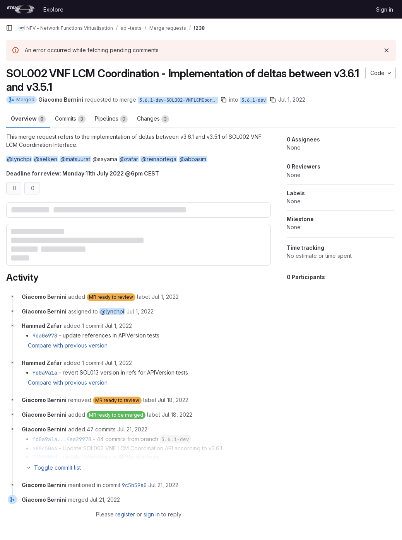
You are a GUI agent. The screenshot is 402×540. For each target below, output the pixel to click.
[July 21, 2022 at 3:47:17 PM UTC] (132, 429)
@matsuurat (75, 159)
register (125, 514)
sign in (152, 514)
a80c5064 (45, 448)
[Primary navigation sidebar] (9, 28)
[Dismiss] (386, 50)
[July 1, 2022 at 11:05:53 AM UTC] (165, 296)
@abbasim (193, 159)
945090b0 (45, 456)
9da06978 (45, 335)
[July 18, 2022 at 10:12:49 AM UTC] (177, 414)
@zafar (129, 159)
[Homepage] (20, 9)
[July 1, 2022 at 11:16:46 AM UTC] (118, 362)
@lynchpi (19, 159)
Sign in (384, 9)
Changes (153, 119)
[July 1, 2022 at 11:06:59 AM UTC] (118, 325)
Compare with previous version (68, 345)
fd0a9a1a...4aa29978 (62, 439)
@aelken (45, 159)
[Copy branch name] (223, 99)
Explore (53, 9)
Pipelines (111, 119)
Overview (28, 119)
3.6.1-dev (253, 100)
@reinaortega (158, 159)
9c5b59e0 (134, 485)
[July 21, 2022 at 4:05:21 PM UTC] (163, 485)
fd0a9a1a (45, 372)
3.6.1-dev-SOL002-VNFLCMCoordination (178, 100)
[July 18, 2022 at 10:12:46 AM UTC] (173, 400)
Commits (70, 119)
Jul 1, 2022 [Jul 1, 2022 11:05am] (291, 99)
